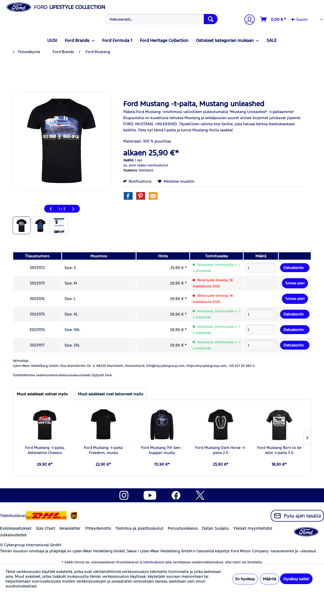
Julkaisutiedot (13, 535)
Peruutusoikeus (183, 528)
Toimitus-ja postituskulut (139, 528)
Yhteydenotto (98, 528)
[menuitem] (160, 19)
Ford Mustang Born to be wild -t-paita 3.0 (279, 450)
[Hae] (211, 19)
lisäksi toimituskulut (152, 165)
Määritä (269, 578)
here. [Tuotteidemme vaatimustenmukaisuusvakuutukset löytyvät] (109, 375)
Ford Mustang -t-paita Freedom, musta (103, 450)
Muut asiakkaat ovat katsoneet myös (110, 394)
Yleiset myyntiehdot (252, 528)
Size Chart (45, 528)
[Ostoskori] (273, 19)
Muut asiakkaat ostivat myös (42, 394)
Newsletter (70, 528)
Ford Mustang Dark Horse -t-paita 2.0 (220, 450)
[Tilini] (247, 20)
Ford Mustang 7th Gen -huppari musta (162, 450)
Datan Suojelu (215, 528)
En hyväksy (245, 578)
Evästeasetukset (16, 528)
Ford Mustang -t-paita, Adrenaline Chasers (45, 450)
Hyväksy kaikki (296, 578)
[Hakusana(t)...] (161, 19)
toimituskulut (153, 562)
